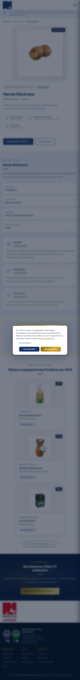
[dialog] (40, 340)
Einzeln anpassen (25, 343)
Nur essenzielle (29, 349)
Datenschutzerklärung (46, 338)
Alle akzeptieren (51, 349)
